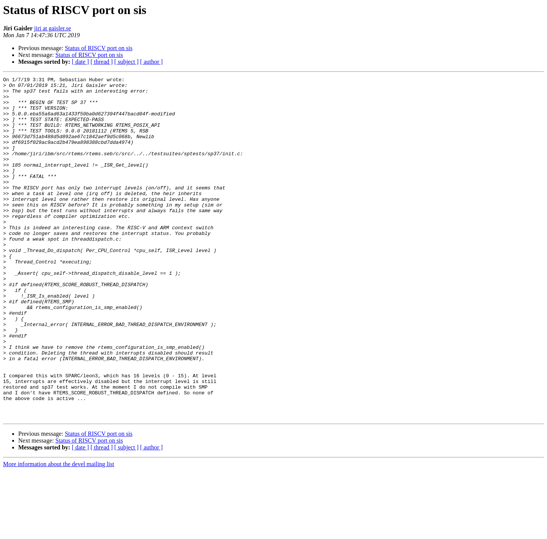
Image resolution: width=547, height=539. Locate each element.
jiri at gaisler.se (52, 28)
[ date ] (80, 61)
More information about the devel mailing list (58, 532)
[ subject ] (126, 61)
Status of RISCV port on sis (99, 48)
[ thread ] (101, 61)
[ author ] (151, 61)
